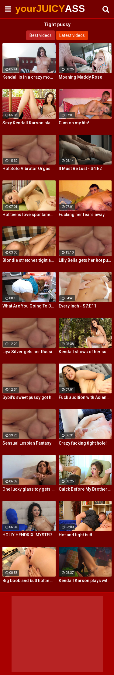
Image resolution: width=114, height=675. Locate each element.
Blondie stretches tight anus (29, 260)
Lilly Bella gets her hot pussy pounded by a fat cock (85, 260)
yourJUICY (30, 8)
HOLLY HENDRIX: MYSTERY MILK (29, 534)
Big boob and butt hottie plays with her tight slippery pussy (29, 580)
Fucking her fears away (82, 214)
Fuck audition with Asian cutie (85, 397)
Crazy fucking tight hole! (83, 443)
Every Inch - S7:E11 (77, 306)
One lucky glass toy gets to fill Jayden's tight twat (29, 489)
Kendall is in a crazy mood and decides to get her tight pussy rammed (29, 77)
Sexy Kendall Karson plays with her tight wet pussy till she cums (29, 122)
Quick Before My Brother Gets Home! (85, 489)
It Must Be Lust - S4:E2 (80, 168)
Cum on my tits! (74, 122)
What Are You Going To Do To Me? (29, 306)
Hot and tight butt (75, 534)
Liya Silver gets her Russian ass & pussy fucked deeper (29, 351)
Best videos (40, 35)
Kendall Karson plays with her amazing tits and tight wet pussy (85, 580)
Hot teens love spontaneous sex (29, 214)
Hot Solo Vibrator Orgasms (29, 168)
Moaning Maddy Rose (80, 77)
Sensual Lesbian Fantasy (26, 443)
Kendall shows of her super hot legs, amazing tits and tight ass (85, 351)
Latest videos (72, 35)
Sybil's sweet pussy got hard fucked (29, 397)
